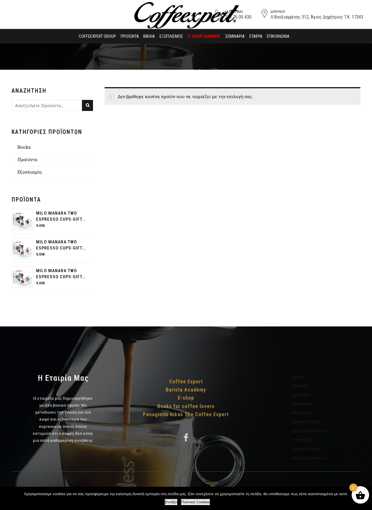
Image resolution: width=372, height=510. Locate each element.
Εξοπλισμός (171, 36)
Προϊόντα (130, 36)
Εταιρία (255, 36)
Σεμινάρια (235, 36)
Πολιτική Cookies (195, 502)
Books (24, 147)
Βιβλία (149, 36)
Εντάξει (171, 502)
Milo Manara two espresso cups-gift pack (59, 216)
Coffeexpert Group (97, 36)
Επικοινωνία (278, 36)
